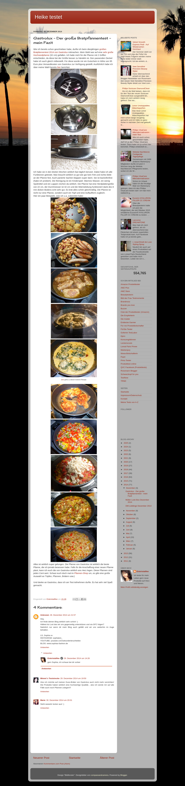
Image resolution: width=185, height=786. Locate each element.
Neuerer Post (41, 757)
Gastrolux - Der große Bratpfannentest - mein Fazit (137, 493)
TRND (123, 381)
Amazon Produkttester (130, 284)
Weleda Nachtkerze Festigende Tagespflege (141, 154)
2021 (126, 458)
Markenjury (125, 350)
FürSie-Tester (126, 329)
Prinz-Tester (126, 360)
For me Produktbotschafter (132, 326)
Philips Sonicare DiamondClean (136, 88)
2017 (126, 473)
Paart (123, 357)
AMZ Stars (125, 291)
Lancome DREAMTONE (139, 221)
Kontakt (124, 399)
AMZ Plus (125, 288)
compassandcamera (100, 775)
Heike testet (48, 17)
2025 (126, 443)
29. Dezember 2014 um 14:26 (77, 658)
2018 (126, 469)
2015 (126, 481)
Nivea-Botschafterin (129, 353)
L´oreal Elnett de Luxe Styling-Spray (142, 243)
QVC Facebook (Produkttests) (134, 367)
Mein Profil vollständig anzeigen (134, 587)
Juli (128, 526)
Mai (128, 533)
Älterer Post (107, 757)
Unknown (44, 615)
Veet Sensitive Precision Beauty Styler (140, 68)
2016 (126, 477)
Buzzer (124, 308)
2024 (126, 447)
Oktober (130, 514)
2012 (126, 557)
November (131, 511)
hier (59, 67)
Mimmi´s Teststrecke (50, 678)
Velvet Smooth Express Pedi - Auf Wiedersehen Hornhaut (141, 45)
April (128, 537)
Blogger (123, 775)
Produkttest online (128, 364)
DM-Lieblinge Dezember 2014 (138, 506)
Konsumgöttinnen (128, 340)
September (131, 518)
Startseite (74, 757)
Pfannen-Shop (81, 573)
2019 (126, 466)
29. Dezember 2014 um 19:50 (73, 678)
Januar (129, 549)
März (128, 541)
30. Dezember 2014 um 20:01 (59, 700)
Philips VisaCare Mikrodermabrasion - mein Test (141, 132)
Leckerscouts (126, 343)
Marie (42, 700)
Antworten (44, 647)
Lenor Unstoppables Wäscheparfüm (141, 107)
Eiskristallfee (54, 658)
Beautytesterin (127, 295)
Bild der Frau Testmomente (132, 298)
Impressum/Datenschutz (131, 395)
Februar (129, 545)
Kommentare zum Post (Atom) (57, 764)
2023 (126, 450)
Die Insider (125, 319)
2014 (126, 485)
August (129, 522)
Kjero (123, 336)
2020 (126, 462)
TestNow (124, 378)
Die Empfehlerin (128, 315)
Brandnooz (125, 302)
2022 (126, 454)
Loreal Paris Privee (129, 346)
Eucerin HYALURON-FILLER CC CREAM (142, 199)
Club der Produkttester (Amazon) (135, 312)
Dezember (131, 488)
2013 (126, 553)
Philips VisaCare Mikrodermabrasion (141, 177)
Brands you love (128, 305)
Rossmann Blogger (129, 371)
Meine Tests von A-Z (129, 402)
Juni (128, 530)
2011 (126, 561)
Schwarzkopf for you (129, 374)
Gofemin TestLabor (129, 333)
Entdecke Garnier (128, 322)
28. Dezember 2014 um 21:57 (63, 615)
